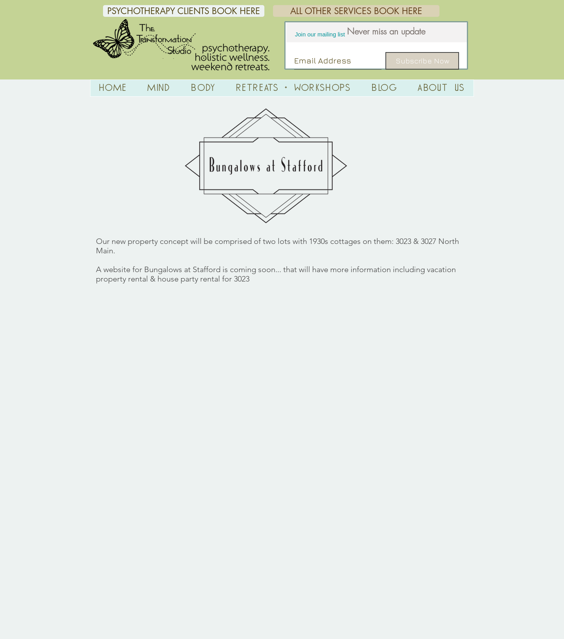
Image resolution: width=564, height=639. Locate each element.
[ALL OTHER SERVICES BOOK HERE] (356, 11)
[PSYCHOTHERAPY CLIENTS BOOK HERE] (183, 11)
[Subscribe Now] (422, 61)
